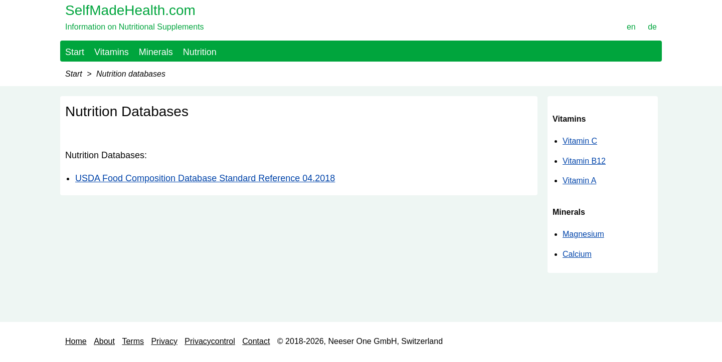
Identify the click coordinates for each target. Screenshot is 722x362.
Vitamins (111, 52)
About (104, 341)
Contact (256, 341)
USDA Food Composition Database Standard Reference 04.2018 (205, 178)
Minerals (156, 52)
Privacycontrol (210, 341)
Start (74, 52)
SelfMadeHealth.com (130, 10)
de (652, 27)
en (631, 27)
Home (76, 341)
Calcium (577, 254)
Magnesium (583, 234)
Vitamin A (579, 180)
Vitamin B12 (584, 161)
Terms (133, 341)
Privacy (164, 341)
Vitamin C (580, 141)
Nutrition (200, 52)
